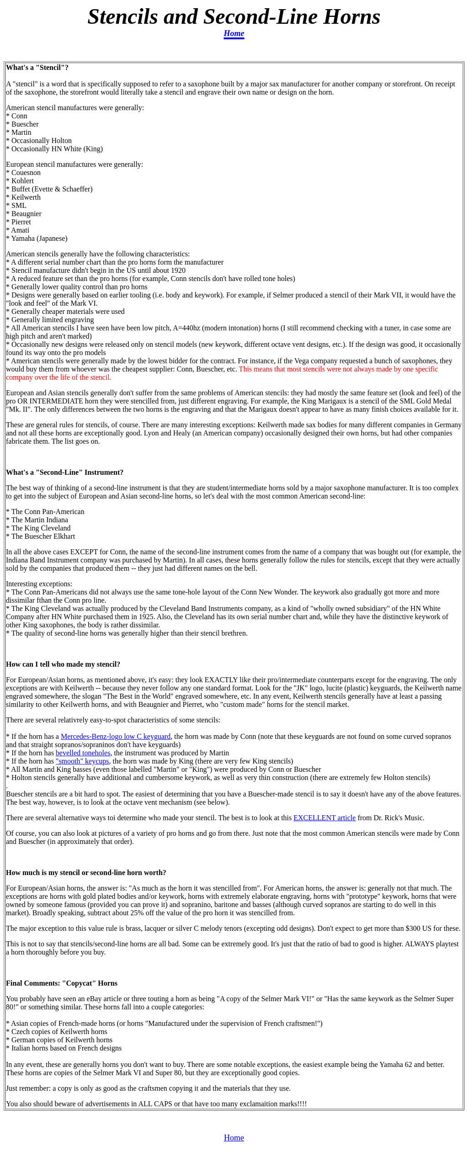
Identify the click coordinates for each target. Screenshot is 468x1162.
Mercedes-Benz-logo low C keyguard (115, 736)
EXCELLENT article (324, 818)
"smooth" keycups (82, 761)
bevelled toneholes (83, 753)
